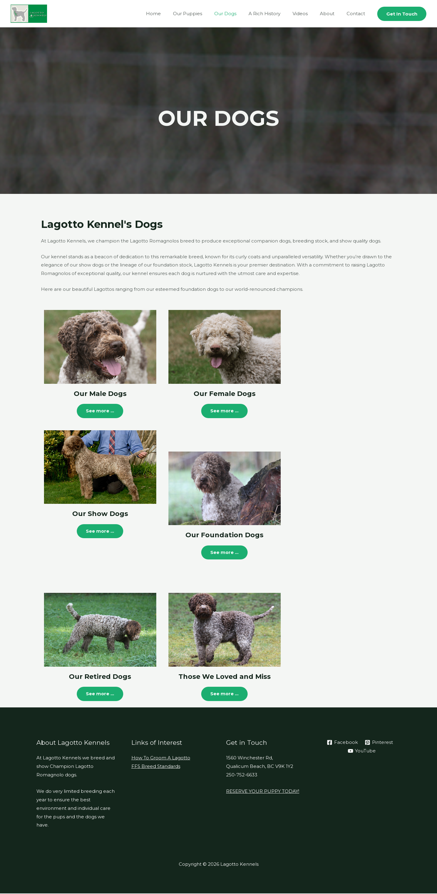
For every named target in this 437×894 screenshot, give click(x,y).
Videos (307, 13)
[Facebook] (342, 743)
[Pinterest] (379, 743)
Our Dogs (239, 13)
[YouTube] (362, 751)
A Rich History (275, 13)
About (331, 13)
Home (173, 13)
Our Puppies (204, 13)
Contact (357, 13)
